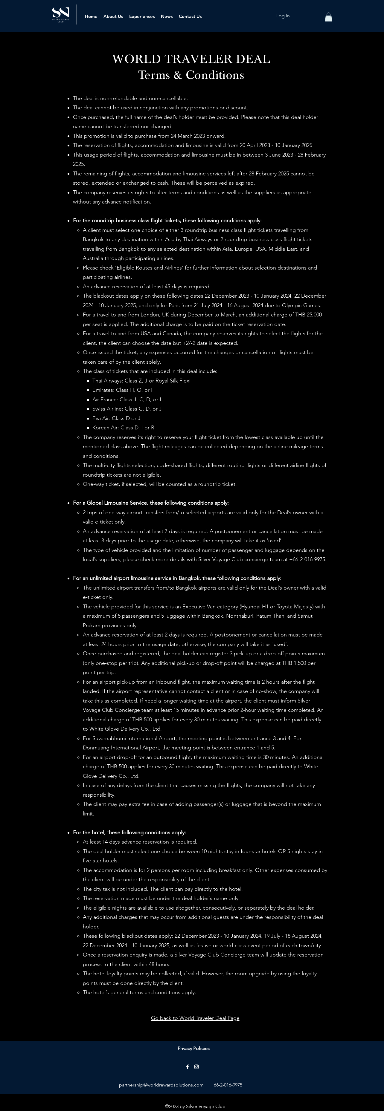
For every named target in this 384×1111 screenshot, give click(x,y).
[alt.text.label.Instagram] (196, 1067)
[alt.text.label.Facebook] (188, 1067)
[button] (328, 17)
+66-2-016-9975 (226, 1085)
